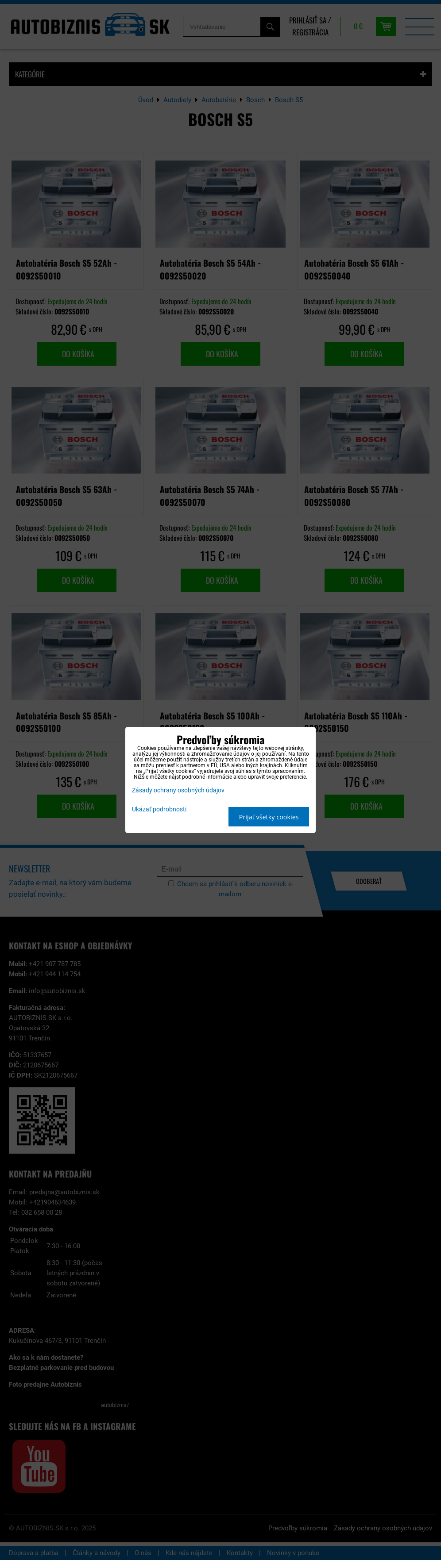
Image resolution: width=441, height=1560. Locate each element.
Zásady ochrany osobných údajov (178, 790)
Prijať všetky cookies (269, 817)
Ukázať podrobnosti (159, 809)
